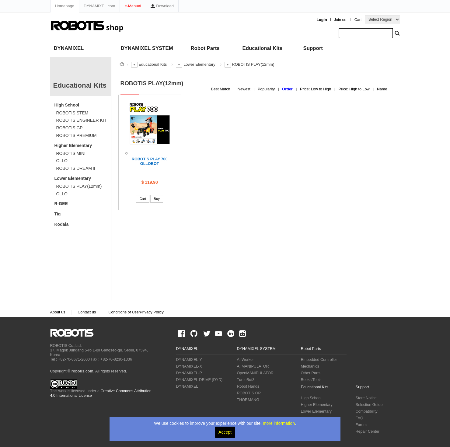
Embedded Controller (319, 360)
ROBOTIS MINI (70, 153)
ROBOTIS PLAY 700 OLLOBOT (150, 161)
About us (57, 312)
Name (382, 89)
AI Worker (245, 360)
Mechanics (310, 366)
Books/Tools (311, 380)
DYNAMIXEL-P (189, 373)
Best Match (221, 89)
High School (66, 105)
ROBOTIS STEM (72, 112)
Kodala (61, 224)
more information (279, 423)
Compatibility (367, 411)
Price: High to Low (354, 89)
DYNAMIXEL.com (99, 6)
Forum (361, 425)
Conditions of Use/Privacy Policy (135, 312)
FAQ (359, 418)
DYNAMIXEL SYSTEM (147, 48)
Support (313, 48)
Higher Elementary (73, 145)
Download (162, 6)
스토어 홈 (122, 64)
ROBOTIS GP (69, 127)
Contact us (87, 312)
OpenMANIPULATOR (255, 373)
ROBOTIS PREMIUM (76, 135)
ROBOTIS (74, 332)
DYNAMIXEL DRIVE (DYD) (199, 380)
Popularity (267, 89)
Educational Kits (262, 48)
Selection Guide (369, 405)
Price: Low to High (316, 89)
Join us (340, 20)
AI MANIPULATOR (253, 366)
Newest (245, 89)
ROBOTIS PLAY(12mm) (79, 186)
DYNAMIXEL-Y (189, 360)
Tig (57, 213)
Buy (157, 199)
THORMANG (248, 400)
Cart (358, 20)
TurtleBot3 (246, 380)
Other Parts (310, 373)
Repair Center (367, 431)
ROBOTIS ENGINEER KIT (81, 120)
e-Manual (132, 6)
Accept (225, 432)
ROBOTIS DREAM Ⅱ (75, 168)
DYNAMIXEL (69, 48)
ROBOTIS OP (249, 393)
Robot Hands (248, 386)
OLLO (62, 160)
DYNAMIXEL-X (189, 366)
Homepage (65, 6)
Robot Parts (205, 48)
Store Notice (366, 398)
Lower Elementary (72, 178)
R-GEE (61, 203)
